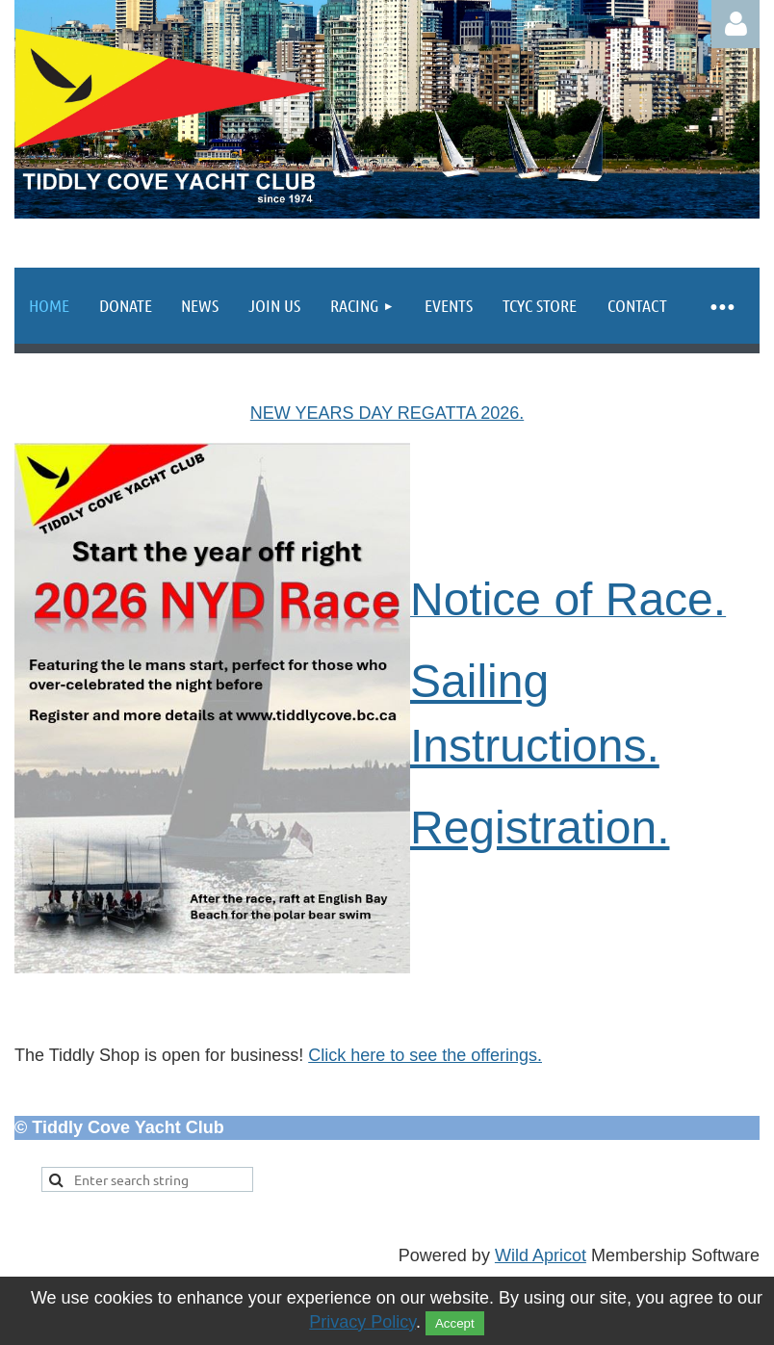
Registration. (539, 827)
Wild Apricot (540, 1255)
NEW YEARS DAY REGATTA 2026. (387, 413)
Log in (735, 24)
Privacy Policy (362, 1322)
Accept (455, 1323)
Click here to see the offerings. (425, 1055)
